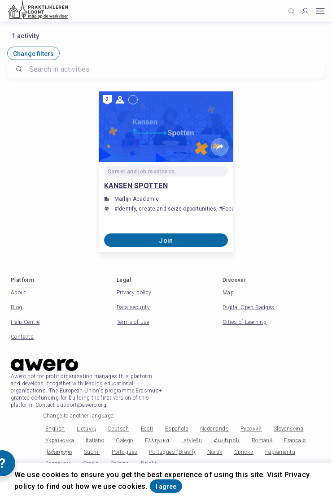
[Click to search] (291, 11)
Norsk (215, 452)
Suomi (92, 452)
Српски (243, 452)
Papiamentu (280, 452)
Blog (16, 307)
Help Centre (25, 322)
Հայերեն (227, 440)
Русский (251, 429)
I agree (166, 486)
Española (176, 429)
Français (295, 440)
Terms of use (133, 322)
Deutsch (118, 429)
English (55, 429)
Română (262, 440)
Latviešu (191, 440)
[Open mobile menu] (320, 11)
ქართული (58, 452)
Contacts (22, 337)
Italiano (95, 440)
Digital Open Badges (249, 307)
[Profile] (305, 11)
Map (228, 292)
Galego (124, 440)
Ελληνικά (157, 440)
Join (166, 240)
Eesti (147, 429)
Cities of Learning (244, 322)
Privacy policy (134, 292)
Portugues (125, 452)
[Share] (220, 147)
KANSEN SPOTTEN (136, 185)
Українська (59, 440)
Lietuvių (86, 429)
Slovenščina (288, 429)
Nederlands (214, 429)
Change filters (33, 53)
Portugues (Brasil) (172, 452)
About (18, 292)
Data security (133, 307)
